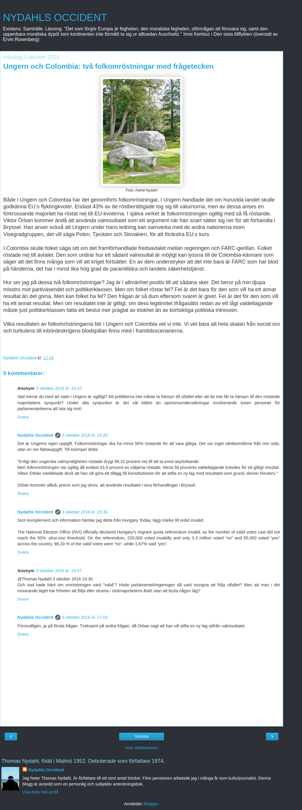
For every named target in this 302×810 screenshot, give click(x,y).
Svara (23, 417)
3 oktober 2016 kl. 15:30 (85, 512)
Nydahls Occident (35, 435)
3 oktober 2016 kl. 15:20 (85, 435)
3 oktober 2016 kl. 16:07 (59, 570)
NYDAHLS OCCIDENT (55, 17)
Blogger (150, 803)
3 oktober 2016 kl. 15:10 (59, 388)
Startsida (141, 736)
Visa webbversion (141, 747)
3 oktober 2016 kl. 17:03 (85, 617)
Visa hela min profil (40, 792)
